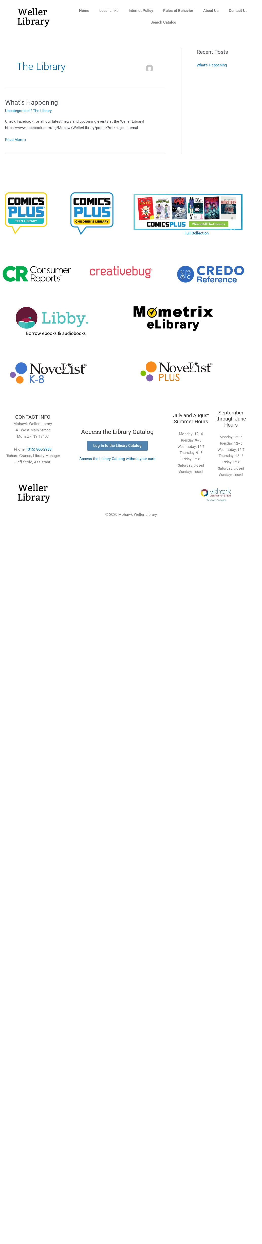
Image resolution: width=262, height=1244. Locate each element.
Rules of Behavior (178, 10)
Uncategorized (17, 110)
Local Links (109, 10)
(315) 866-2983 (39, 449)
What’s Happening (31, 102)
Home (84, 10)
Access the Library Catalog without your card (117, 458)
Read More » (15, 139)
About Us (211, 10)
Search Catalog (163, 22)
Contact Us (238, 10)
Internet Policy (141, 10)
